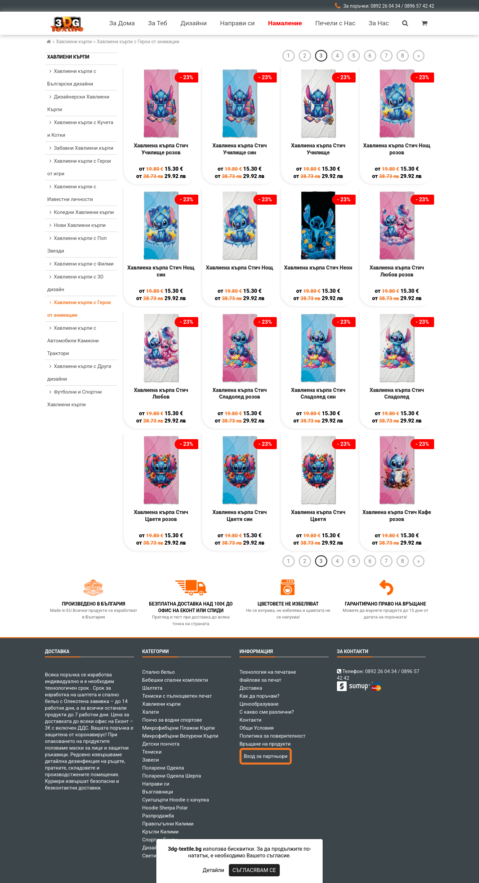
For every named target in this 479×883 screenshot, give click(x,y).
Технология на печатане (268, 672)
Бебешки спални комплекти (175, 680)
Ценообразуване (259, 704)
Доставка (251, 688)
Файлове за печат (260, 680)
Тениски (152, 752)
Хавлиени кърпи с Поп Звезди (77, 244)
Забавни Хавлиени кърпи (80, 148)
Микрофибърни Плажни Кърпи (178, 728)
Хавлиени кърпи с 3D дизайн (75, 283)
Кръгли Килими (160, 832)
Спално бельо (158, 672)
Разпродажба (158, 816)
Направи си (156, 784)
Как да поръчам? (259, 696)
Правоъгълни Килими (168, 824)
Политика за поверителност (272, 736)
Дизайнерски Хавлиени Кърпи (78, 103)
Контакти (250, 720)
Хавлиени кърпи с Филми (80, 264)
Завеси (150, 760)
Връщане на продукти (265, 744)
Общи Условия (257, 728)
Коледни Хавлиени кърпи (80, 212)
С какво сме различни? (267, 712)
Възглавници (157, 792)
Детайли (213, 870)
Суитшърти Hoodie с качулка (175, 800)
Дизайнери (155, 848)
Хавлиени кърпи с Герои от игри (79, 167)
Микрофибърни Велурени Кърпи (180, 736)
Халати (150, 712)
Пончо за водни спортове (172, 720)
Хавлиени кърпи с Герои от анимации (79, 308)
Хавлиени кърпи (68, 57)
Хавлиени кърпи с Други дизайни (79, 372)
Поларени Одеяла (163, 768)
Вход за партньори (265, 756)
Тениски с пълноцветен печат (177, 696)
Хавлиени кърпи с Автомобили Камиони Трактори (73, 340)
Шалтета (152, 688)
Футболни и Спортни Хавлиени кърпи (74, 398)
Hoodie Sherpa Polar (165, 808)
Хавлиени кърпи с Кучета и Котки (80, 128)
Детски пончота (161, 744)
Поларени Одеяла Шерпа (171, 776)
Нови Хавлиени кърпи (76, 225)
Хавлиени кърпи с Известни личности (71, 193)
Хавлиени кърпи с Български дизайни (71, 77)
